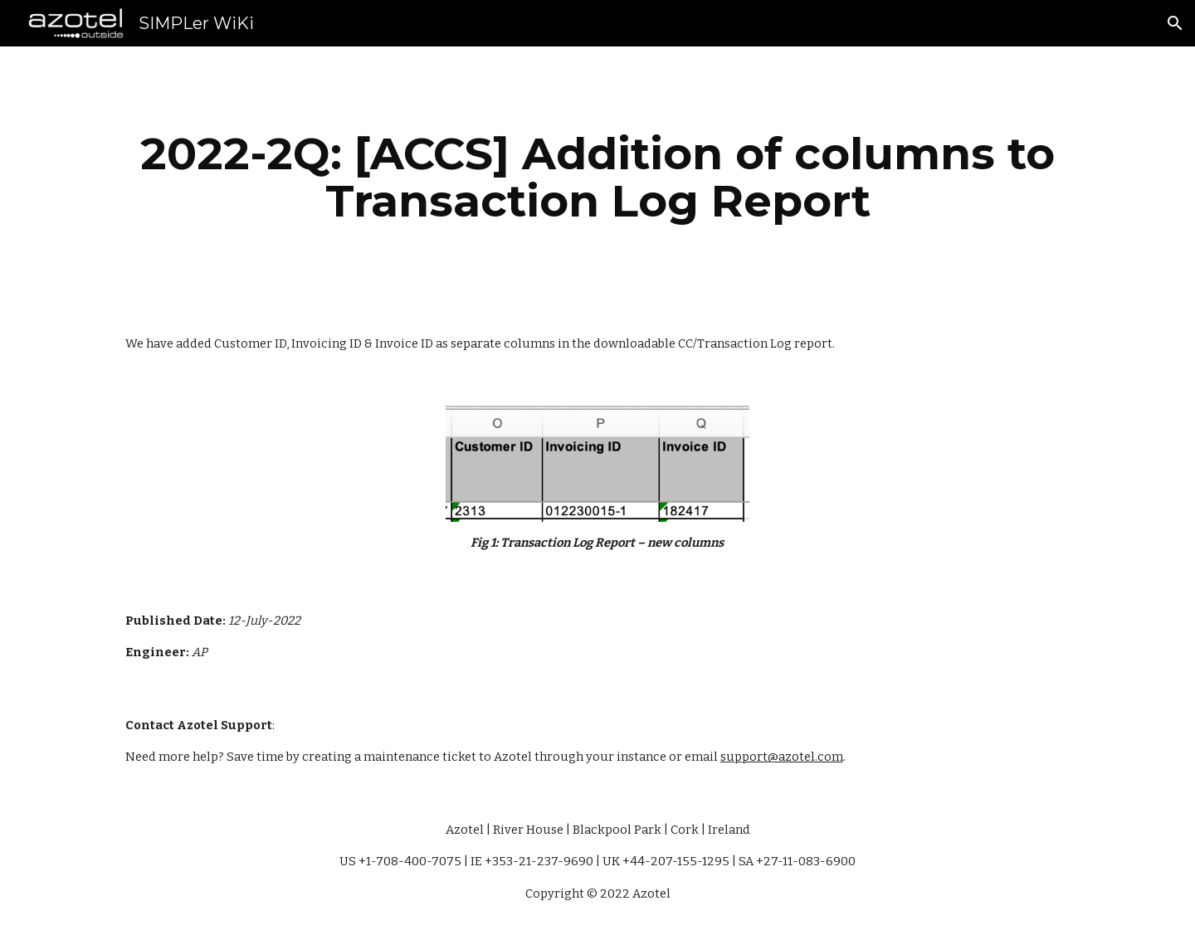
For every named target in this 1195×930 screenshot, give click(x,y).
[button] (1175, 23)
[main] (597, 177)
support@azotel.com (781, 756)
